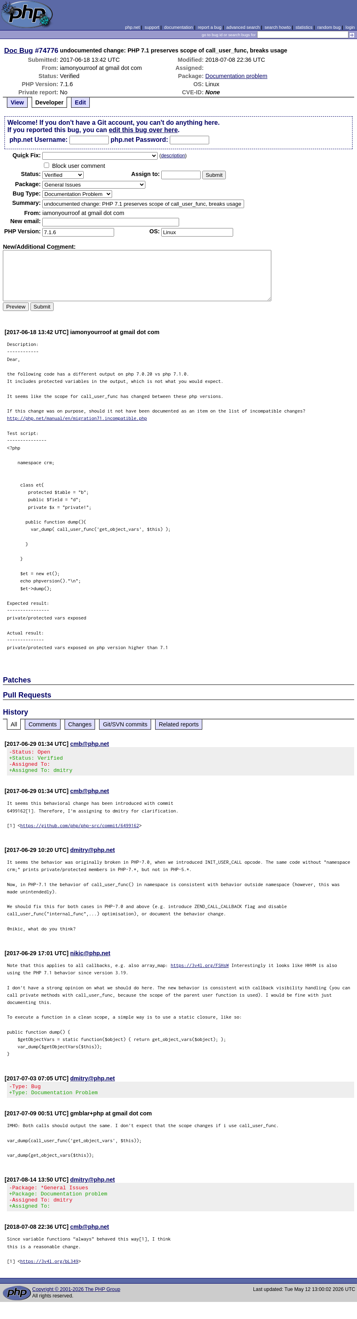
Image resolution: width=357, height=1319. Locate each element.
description (173, 156)
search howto (277, 27)
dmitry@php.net (92, 855)
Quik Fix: (27, 155)
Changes (80, 724)
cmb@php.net (89, 744)
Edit (80, 102)
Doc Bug (18, 50)
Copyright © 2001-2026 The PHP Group (76, 1301)
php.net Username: (38, 139)
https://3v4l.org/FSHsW (200, 970)
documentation (178, 27)
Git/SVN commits (125, 724)
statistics (304, 27)
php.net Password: (139, 139)
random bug (329, 27)
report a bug (209, 27)
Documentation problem (237, 76)
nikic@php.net (90, 958)
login (350, 27)
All (14, 724)
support (152, 27)
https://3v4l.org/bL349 (49, 1273)
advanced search (243, 27)
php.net (132, 27)
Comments (42, 724)
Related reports (179, 724)
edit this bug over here (143, 129)
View (17, 102)
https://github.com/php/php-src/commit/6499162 (79, 830)
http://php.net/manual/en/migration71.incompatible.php (77, 418)
